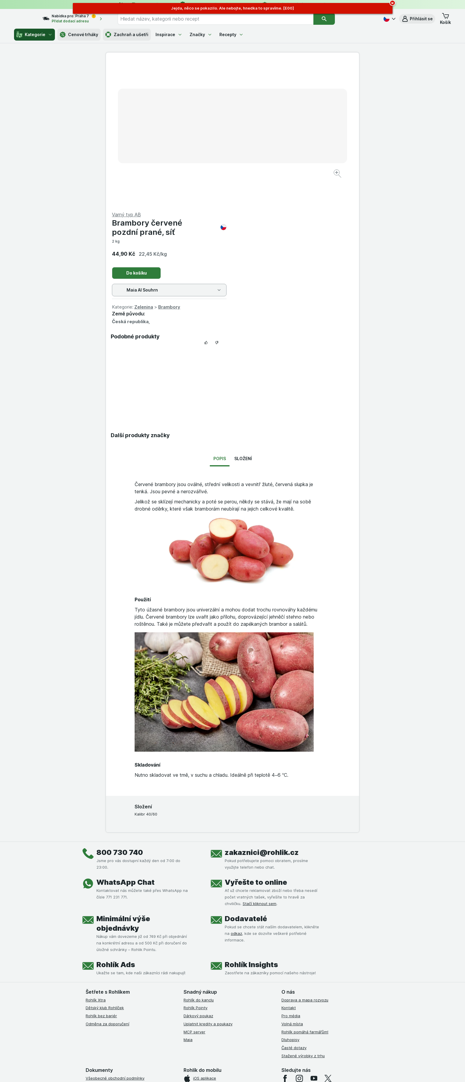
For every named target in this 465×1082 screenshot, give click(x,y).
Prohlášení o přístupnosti (109, 1006)
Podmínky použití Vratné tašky (114, 982)
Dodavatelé (246, 775)
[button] (417, 19)
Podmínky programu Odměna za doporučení (126, 998)
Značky (201, 34)
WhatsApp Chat (125, 738)
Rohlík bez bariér (101, 872)
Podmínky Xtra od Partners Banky (117, 950)
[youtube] (313, 934)
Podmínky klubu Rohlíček (108, 958)
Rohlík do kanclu (199, 856)
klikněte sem (153, 1031)
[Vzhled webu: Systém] (205, 1070)
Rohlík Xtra (96, 856)
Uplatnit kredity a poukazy (208, 880)
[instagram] (299, 934)
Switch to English (242, 1045)
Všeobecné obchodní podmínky (115, 934)
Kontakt (288, 864)
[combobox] (226, 19)
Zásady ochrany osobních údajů (115, 974)
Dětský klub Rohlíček (105, 864)
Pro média (290, 872)
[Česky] (389, 19)
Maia (188, 896)
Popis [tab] (219, 314)
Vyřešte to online (256, 738)
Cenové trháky (79, 35)
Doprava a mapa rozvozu (304, 856)
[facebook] (285, 934)
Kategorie (34, 35)
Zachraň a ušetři (126, 35)
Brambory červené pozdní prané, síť (295, 84)
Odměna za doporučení (107, 880)
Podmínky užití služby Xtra (110, 942)
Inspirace (168, 34)
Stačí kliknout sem (259, 760)
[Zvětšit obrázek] (211, 155)
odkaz (236, 789)
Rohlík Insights (251, 821)
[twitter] (328, 934)
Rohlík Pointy (195, 864)
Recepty (231, 34)
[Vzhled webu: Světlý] (233, 1070)
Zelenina (270, 163)
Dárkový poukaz (198, 872)
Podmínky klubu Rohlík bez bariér (116, 966)
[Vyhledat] (335, 19)
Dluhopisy (290, 896)
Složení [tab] (243, 314)
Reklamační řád (100, 990)
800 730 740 (119, 709)
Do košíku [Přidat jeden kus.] (263, 129)
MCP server (194, 888)
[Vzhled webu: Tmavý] (260, 1070)
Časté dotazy (294, 904)
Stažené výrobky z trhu (303, 912)
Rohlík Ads (115, 821)
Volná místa (292, 880)
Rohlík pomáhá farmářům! (304, 888)
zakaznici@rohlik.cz (262, 709)
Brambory (296, 163)
